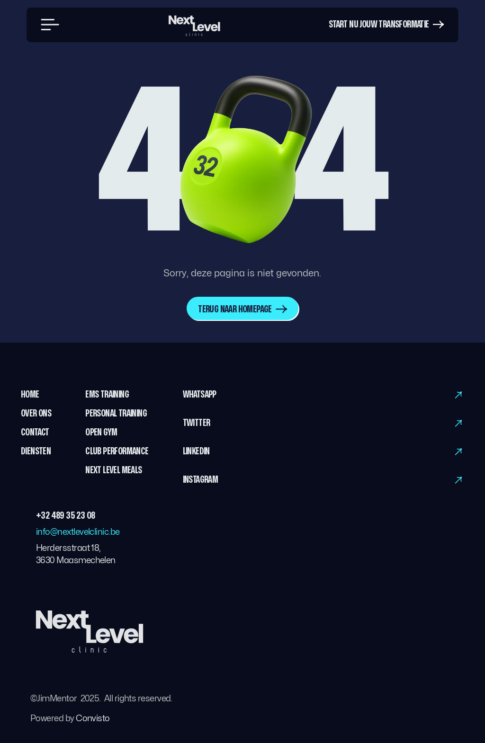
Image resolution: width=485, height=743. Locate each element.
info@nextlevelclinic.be (78, 532)
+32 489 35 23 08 (65, 515)
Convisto (93, 719)
